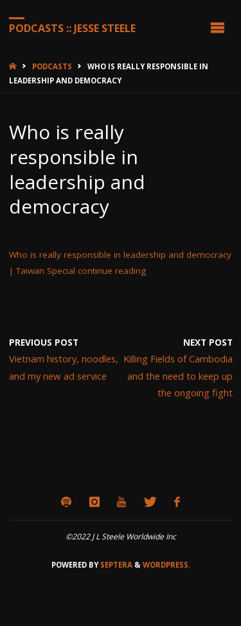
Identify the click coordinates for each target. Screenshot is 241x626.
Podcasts (52, 66)
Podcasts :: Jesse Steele (72, 28)
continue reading (112, 270)
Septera (115, 565)
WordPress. (166, 565)
